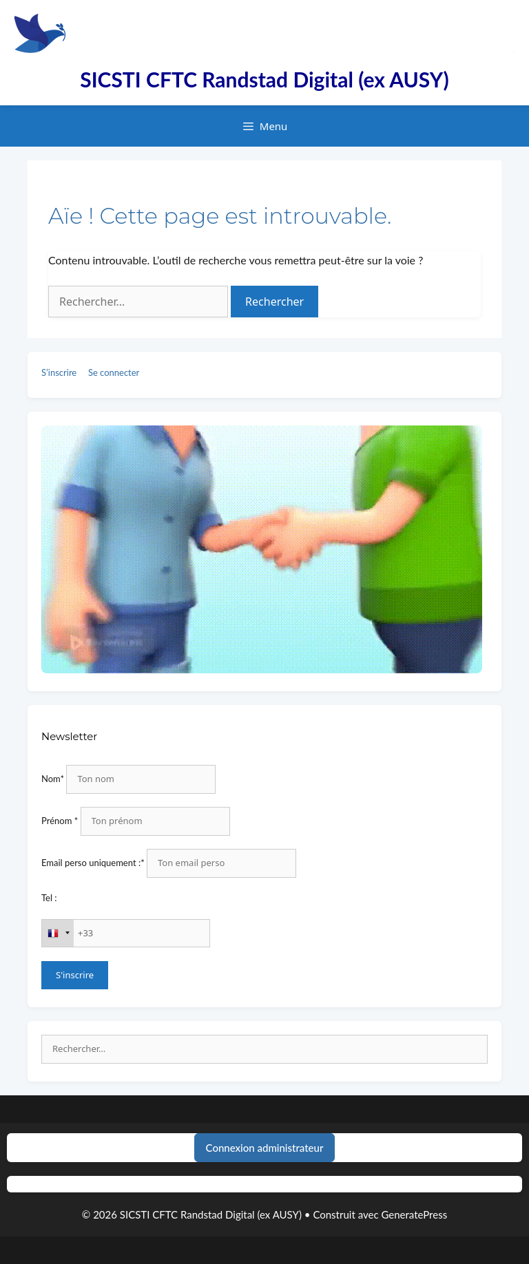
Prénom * (59, 820)
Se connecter (113, 372)
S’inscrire (58, 372)
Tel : (49, 897)
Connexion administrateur (265, 1147)
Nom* (52, 778)
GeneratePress (414, 1214)
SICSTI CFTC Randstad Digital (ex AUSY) (264, 79)
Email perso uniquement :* (93, 862)
